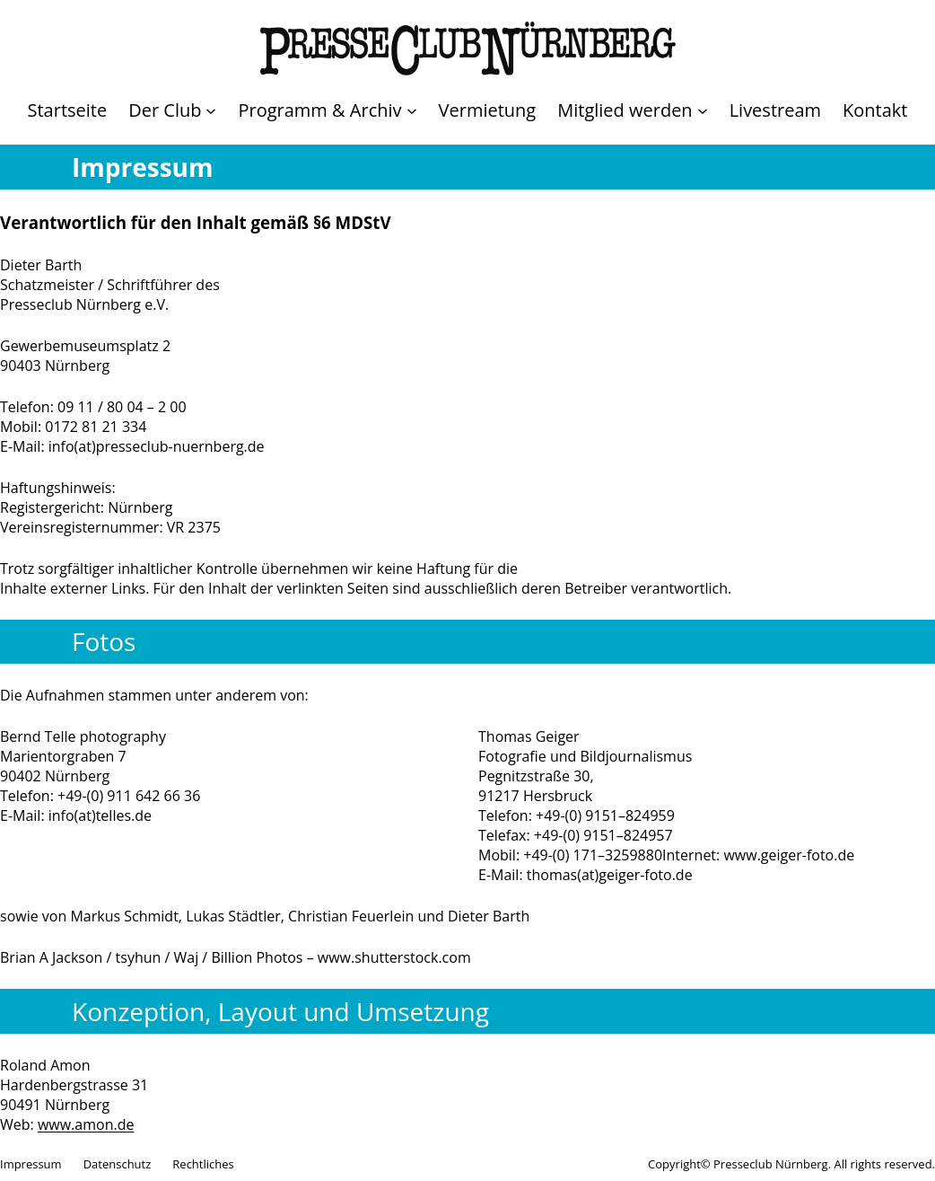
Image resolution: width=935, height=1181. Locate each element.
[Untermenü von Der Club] (172, 110)
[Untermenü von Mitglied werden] (632, 110)
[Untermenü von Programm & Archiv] (327, 110)
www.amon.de (86, 1124)
